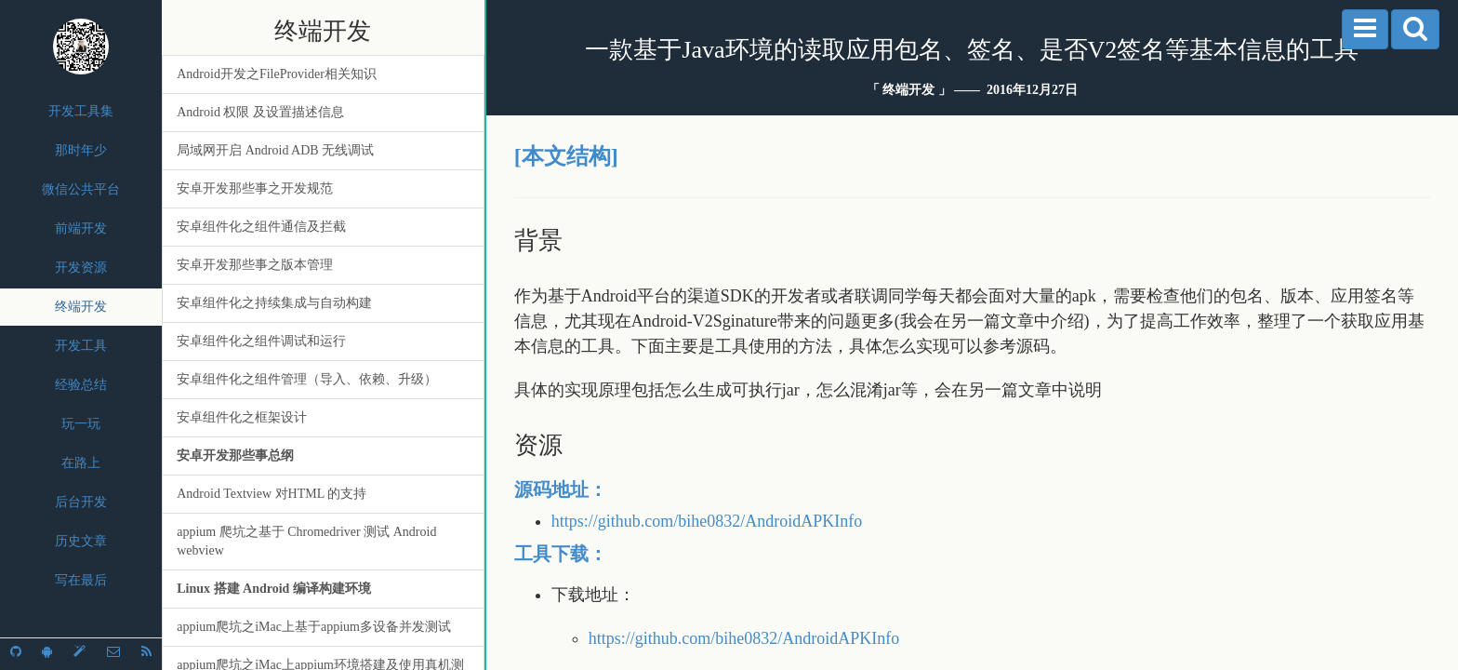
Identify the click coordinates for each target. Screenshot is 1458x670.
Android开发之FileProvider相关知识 (277, 74)
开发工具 (81, 346)
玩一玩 (80, 424)
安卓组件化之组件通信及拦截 (261, 227)
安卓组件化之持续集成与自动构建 (274, 303)
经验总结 (81, 385)
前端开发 (81, 228)
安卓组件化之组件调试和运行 (261, 341)
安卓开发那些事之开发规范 (255, 188)
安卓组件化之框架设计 (242, 417)
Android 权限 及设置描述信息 (260, 112)
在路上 (80, 463)
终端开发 (81, 307)
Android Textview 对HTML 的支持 (271, 494)
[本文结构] (566, 156)
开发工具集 (80, 111)
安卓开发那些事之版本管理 (255, 265)
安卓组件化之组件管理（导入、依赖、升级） (307, 379)
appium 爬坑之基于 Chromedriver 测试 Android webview (306, 541)
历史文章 (81, 541)
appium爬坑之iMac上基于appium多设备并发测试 (314, 627)
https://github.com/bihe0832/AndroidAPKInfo (707, 521)
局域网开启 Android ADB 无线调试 (275, 150)
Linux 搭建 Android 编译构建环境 (274, 589)
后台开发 (81, 502)
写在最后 (81, 580)
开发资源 (81, 268)
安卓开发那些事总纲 (235, 455)
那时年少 (81, 150)
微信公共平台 (81, 189)
